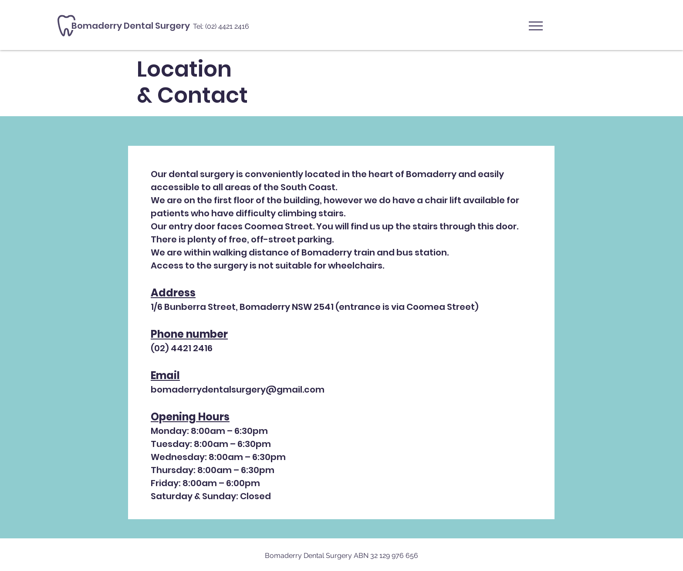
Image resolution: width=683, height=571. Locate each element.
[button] (536, 25)
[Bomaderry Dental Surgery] (179, 25)
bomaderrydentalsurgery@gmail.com (238, 389)
